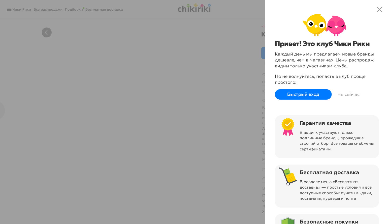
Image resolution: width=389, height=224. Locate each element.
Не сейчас (348, 94)
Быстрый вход (303, 94)
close (379, 9)
